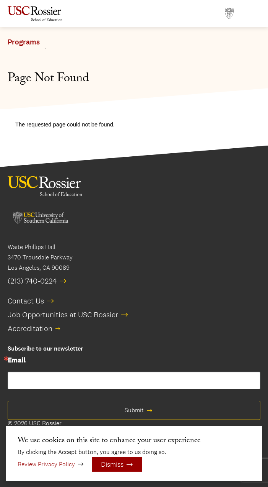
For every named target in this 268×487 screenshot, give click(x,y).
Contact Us (26, 300)
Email (16, 360)
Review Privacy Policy (46, 464)
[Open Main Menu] (252, 13)
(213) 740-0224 (32, 280)
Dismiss (112, 464)
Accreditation (30, 328)
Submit (134, 410)
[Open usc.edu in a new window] (229, 13)
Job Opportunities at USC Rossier (63, 314)
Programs (24, 42)
